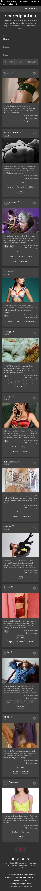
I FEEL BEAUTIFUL (32, 1)
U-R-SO (6, 717)
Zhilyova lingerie (9, 202)
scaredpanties (23, 886)
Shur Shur (7, 527)
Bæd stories (8, 272)
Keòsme (6, 587)
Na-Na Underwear (10, 462)
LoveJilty (7, 397)
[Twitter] (28, 859)
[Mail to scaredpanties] (12, 859)
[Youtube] (23, 859)
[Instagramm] (18, 859)
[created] (19, 62)
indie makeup (9, 4)
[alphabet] (31, 62)
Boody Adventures (10, 782)
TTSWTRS (7, 332)
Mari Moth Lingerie (10, 132)
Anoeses (6, 72)
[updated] (9, 62)
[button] (20, 47)
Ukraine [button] (6, 39)
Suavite (6, 652)
